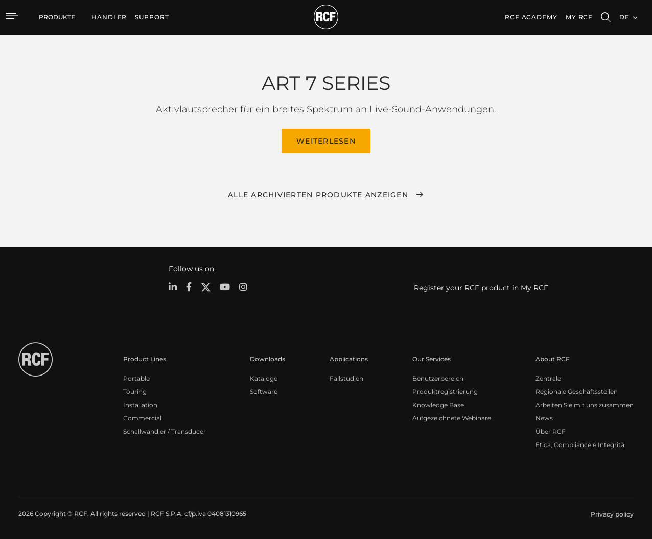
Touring (135, 390)
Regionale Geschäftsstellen (576, 390)
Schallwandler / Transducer (164, 430)
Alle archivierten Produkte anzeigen (318, 193)
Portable (136, 377)
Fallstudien (346, 377)
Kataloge (263, 377)
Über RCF (550, 430)
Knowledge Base (438, 404)
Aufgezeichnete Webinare (451, 417)
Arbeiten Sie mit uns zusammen (584, 404)
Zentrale (548, 377)
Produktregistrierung (445, 390)
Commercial (142, 417)
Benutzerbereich (437, 377)
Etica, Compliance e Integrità (579, 444)
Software (263, 390)
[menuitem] (109, 17)
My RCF (579, 17)
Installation (140, 404)
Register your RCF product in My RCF (481, 286)
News (544, 417)
